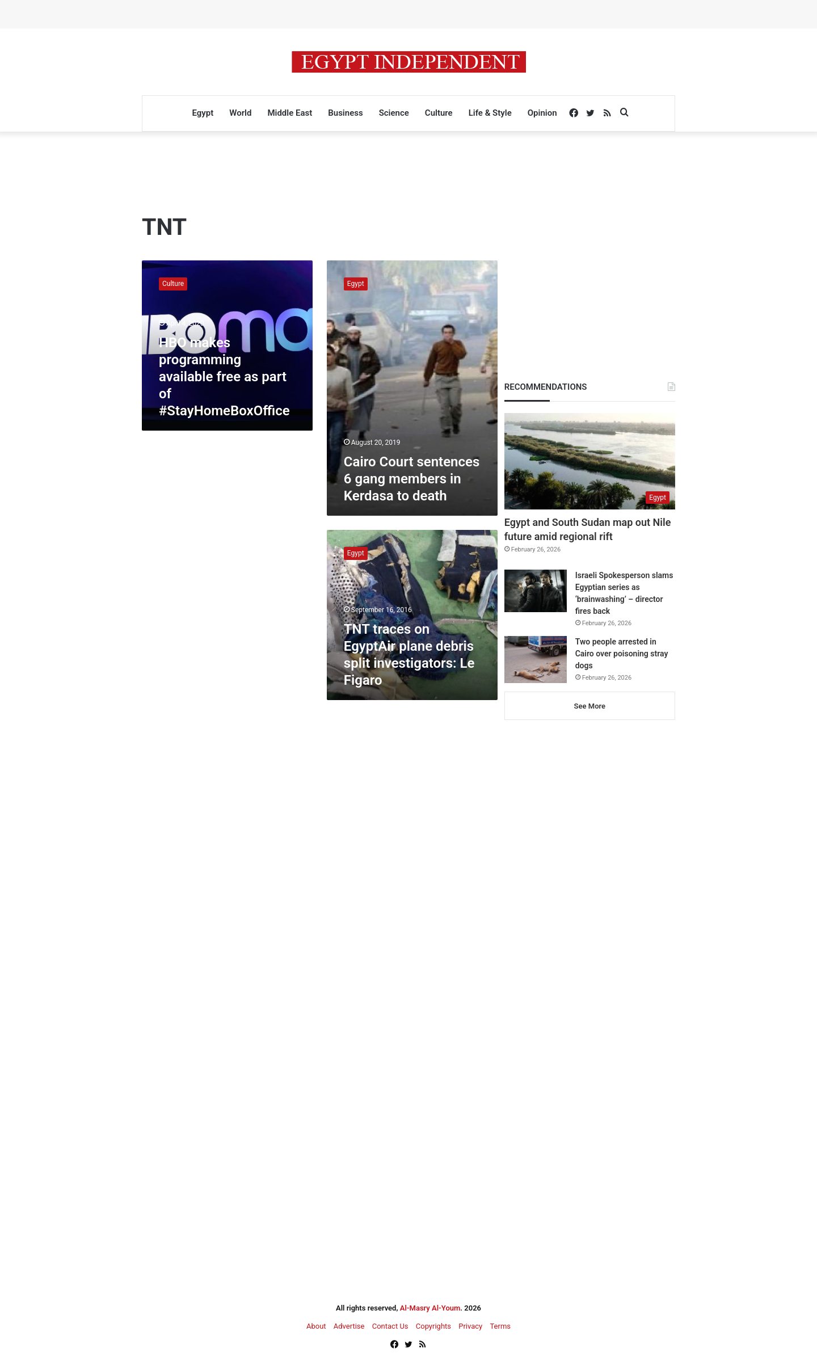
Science (394, 113)
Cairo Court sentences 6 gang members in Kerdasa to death (411, 479)
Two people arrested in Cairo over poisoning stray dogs (621, 653)
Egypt (202, 113)
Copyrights (433, 1326)
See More (589, 706)
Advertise (349, 1326)
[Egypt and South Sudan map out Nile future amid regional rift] (589, 461)
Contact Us (390, 1326)
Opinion (542, 113)
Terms (500, 1326)
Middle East (289, 113)
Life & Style (490, 113)
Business (345, 113)
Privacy (470, 1326)
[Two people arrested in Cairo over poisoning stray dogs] (535, 659)
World (240, 113)
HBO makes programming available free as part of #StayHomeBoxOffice (224, 377)
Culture (439, 113)
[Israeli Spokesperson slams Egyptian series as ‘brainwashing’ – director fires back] (535, 591)
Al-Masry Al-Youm (430, 1308)
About (316, 1326)
